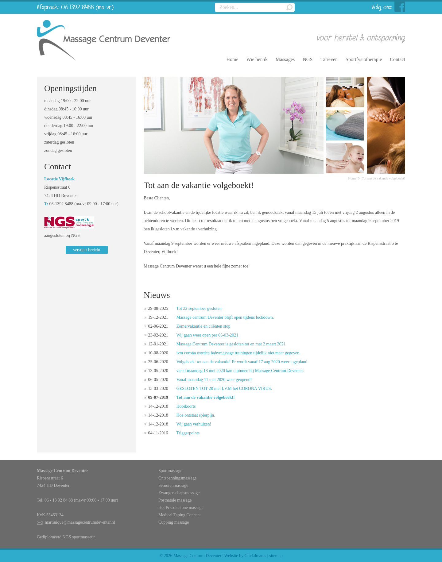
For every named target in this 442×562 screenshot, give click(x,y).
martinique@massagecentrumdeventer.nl (80, 522)
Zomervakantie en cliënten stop (203, 326)
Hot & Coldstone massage (181, 507)
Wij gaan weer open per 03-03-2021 (207, 335)
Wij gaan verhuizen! (193, 424)
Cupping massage (173, 522)
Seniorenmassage (173, 485)
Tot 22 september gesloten (199, 308)
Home (352, 178)
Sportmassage (170, 470)
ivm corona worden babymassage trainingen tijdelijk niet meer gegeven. (238, 353)
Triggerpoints (188, 433)
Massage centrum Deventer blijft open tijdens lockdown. (225, 317)
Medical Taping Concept (179, 515)
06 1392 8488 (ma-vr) (87, 7)
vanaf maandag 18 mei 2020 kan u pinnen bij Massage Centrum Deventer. (240, 370)
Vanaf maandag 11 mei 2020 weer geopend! (214, 379)
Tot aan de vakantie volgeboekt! (205, 397)
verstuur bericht (86, 250)
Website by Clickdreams (245, 555)
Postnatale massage (175, 500)
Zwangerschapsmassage (179, 493)
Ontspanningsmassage (177, 478)
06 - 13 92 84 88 (59, 500)
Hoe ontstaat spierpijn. (195, 415)
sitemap (276, 555)
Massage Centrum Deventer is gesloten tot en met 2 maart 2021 (231, 344)
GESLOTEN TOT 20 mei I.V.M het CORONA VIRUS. (224, 388)
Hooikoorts (186, 406)
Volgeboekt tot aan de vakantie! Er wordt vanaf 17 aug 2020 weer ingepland (242, 362)
